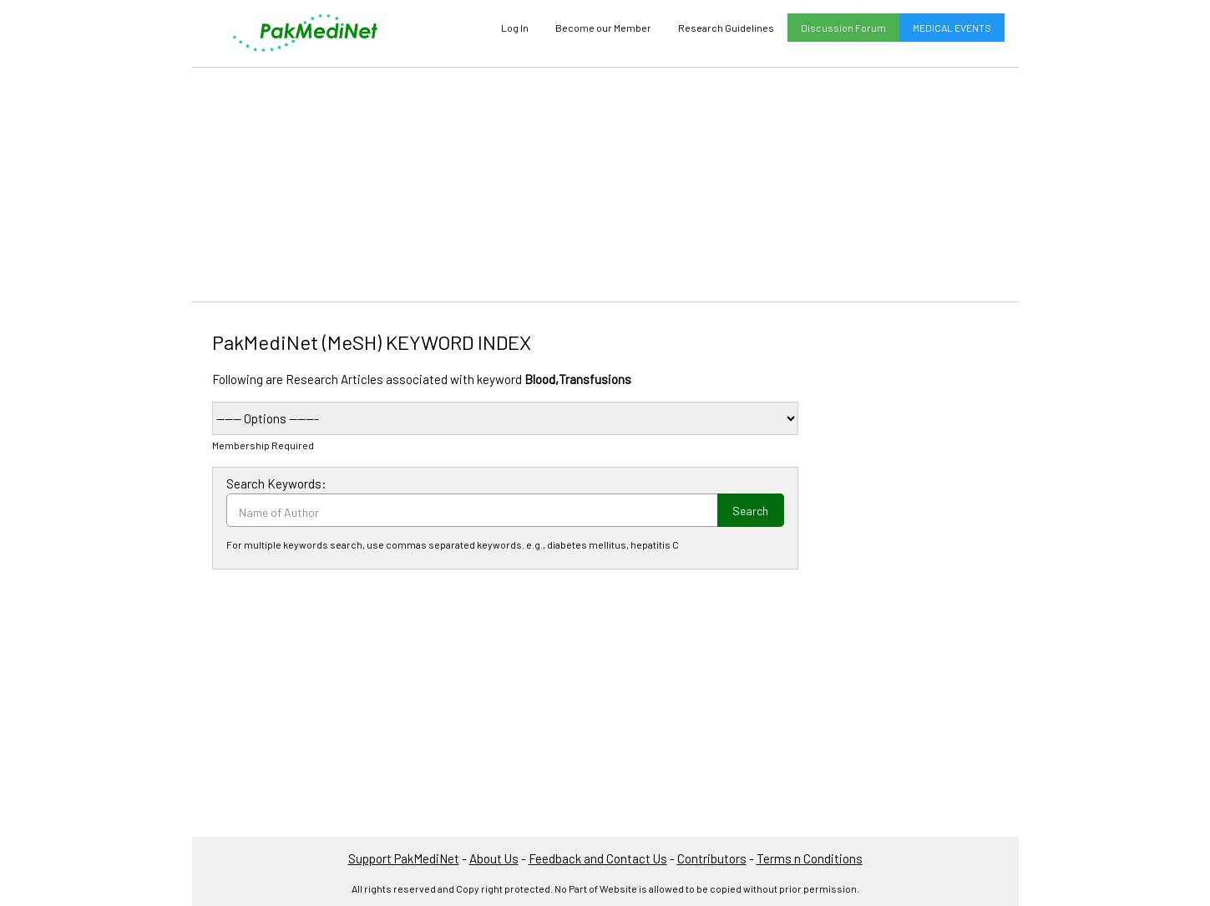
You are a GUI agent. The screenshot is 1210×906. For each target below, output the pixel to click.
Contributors (712, 858)
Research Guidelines (726, 27)
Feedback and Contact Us (598, 858)
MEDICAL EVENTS (952, 27)
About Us (494, 858)
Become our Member (603, 27)
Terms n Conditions (810, 858)
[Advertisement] (605, 184)
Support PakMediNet (403, 858)
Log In (515, 27)
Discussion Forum (843, 27)
